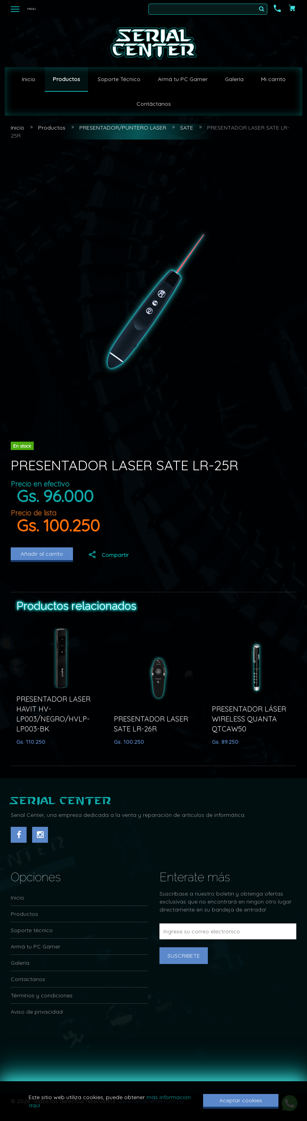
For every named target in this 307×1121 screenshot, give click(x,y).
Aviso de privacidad (37, 1011)
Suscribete (183, 955)
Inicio (28, 79)
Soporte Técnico (119, 79)
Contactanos (28, 979)
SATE (186, 127)
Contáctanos (153, 103)
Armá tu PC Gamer (182, 79)
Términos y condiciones (42, 995)
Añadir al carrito (42, 553)
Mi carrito (273, 79)
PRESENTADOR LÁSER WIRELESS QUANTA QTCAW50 (249, 718)
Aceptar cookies (240, 1100)
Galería (234, 79)
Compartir (108, 555)
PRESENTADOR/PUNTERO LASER (122, 127)
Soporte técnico (32, 930)
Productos (66, 79)
